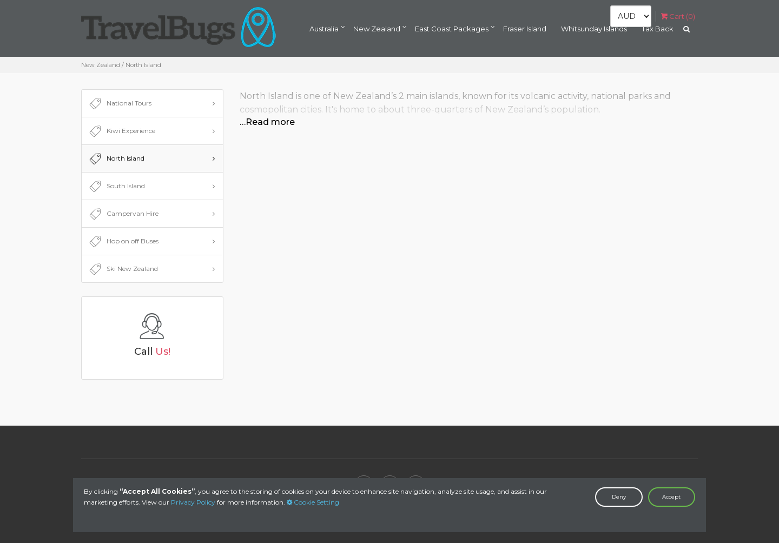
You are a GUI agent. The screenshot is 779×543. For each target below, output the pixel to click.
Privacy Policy (193, 502)
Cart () (678, 16)
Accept (671, 496)
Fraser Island (524, 28)
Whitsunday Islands (594, 28)
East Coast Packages (451, 28)
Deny (619, 496)
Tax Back (658, 28)
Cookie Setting (313, 502)
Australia (324, 28)
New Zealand (376, 28)
